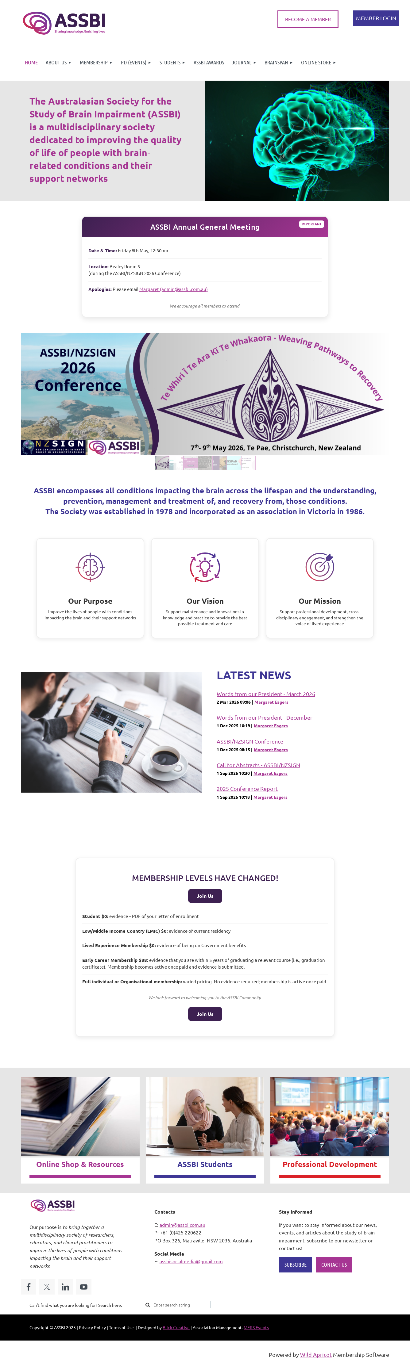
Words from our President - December (264, 717)
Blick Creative (176, 1327)
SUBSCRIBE (295, 1264)
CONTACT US (334, 1264)
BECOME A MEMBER (308, 19)
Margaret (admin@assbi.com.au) (173, 289)
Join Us (205, 896)
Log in (376, 18)
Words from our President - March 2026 (266, 694)
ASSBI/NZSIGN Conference (250, 741)
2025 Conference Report (247, 788)
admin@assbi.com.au (182, 1225)
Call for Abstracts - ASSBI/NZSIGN (258, 765)
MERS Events (256, 1327)
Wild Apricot (316, 1354)
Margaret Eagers (271, 702)
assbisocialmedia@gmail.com (191, 1261)
